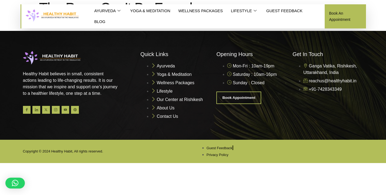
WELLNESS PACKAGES (201, 11)
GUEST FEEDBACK (286, 11)
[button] (15, 183)
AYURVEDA (107, 11)
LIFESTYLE (246, 11)
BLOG (100, 22)
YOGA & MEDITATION (150, 11)
